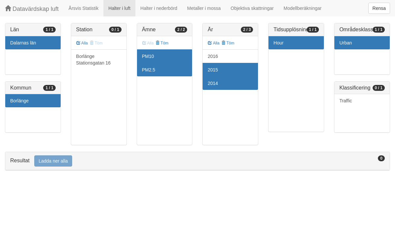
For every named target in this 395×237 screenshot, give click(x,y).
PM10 (148, 56)
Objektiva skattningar (252, 8)
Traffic (345, 100)
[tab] (197, 161)
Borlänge (19, 100)
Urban (345, 42)
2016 (213, 56)
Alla (82, 43)
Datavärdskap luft (32, 8)
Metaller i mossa (204, 8)
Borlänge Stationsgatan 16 (93, 60)
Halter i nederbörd (158, 8)
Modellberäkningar (303, 8)
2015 (213, 69)
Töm (161, 43)
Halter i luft (119, 8)
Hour (278, 42)
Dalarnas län (23, 42)
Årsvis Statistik (84, 8)
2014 (213, 83)
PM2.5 (148, 69)
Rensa (379, 8)
